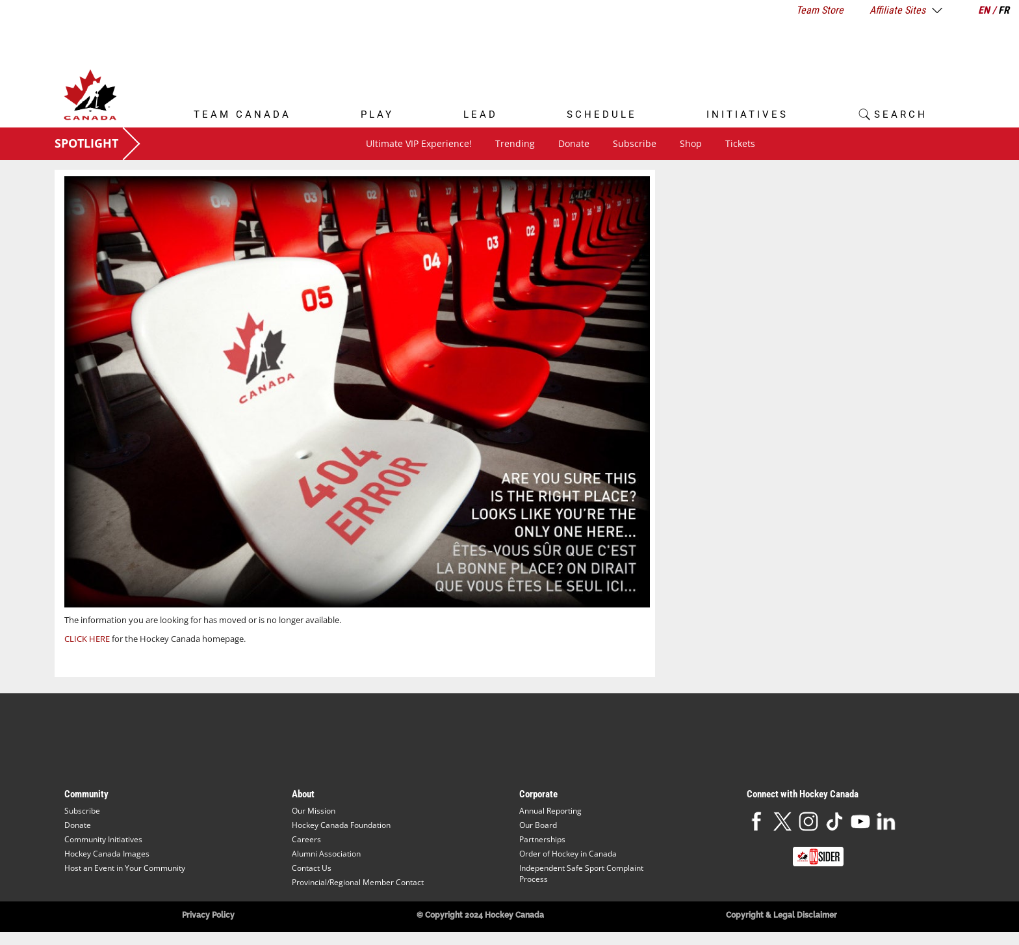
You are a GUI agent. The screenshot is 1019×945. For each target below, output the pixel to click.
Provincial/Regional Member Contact (358, 882)
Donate (573, 143)
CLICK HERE (87, 639)
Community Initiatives (103, 839)
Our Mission (313, 810)
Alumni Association (326, 853)
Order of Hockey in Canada (568, 853)
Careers (306, 839)
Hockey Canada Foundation (341, 825)
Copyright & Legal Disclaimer (781, 915)
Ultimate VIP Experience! (419, 143)
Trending (515, 143)
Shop (691, 143)
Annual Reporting (550, 810)
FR (1003, 10)
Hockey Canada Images (106, 853)
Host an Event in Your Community (124, 867)
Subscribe (634, 143)
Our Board (538, 825)
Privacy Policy (208, 915)
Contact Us (311, 867)
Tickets (740, 143)
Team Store (820, 10)
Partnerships (542, 839)
